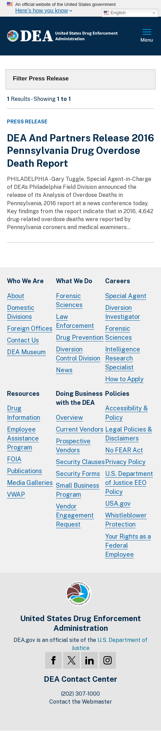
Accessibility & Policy (126, 412)
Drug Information (23, 412)
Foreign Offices (29, 328)
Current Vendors (79, 429)
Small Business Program (77, 490)
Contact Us (23, 340)
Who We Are (25, 281)
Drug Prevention (79, 337)
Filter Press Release (41, 78)
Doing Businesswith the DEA (79, 398)
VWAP (16, 494)
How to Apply (124, 379)
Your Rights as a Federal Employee (128, 545)
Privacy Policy (125, 461)
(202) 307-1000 (80, 693)
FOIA (14, 459)
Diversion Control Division (78, 354)
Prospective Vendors (73, 445)
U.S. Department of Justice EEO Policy (129, 482)
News (64, 370)
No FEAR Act (124, 450)
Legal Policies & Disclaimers (128, 434)
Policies (117, 393)
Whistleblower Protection (126, 520)
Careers (117, 281)
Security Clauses (80, 461)
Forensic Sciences (69, 300)
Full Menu (147, 36)
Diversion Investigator (122, 312)
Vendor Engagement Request (75, 515)
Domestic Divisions (20, 312)
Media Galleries (30, 482)
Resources (23, 393)
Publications (24, 471)
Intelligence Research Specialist (122, 358)
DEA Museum (26, 352)
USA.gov (117, 503)
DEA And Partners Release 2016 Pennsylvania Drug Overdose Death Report (80, 150)
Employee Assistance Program (23, 438)
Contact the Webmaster (80, 701)
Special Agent (125, 295)
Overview (69, 417)
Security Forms (78, 473)
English (115, 13)
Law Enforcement (75, 321)
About (15, 295)
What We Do (74, 281)
